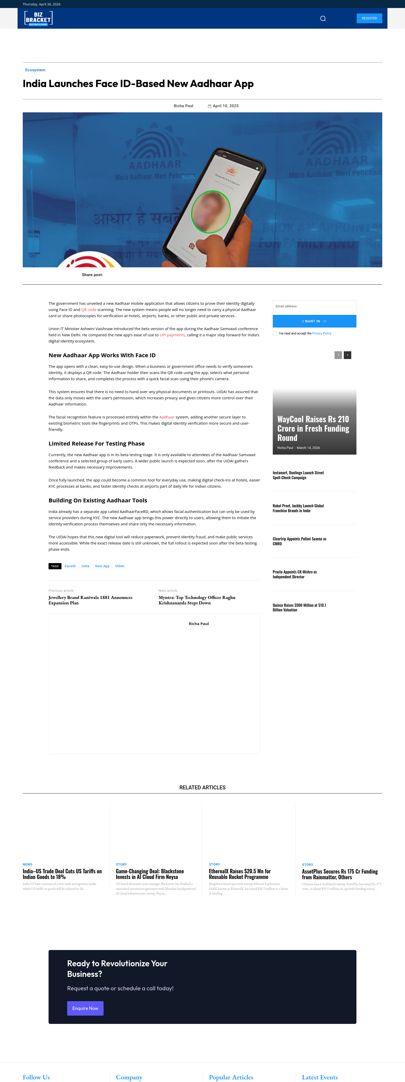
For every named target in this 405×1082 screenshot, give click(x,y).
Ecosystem (35, 70)
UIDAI (119, 566)
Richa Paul (183, 106)
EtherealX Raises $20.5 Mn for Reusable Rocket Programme (240, 874)
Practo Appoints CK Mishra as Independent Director (293, 574)
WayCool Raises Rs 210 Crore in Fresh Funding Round (310, 436)
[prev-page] (338, 355)
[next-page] (347, 355)
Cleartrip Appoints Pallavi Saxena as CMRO (298, 541)
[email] (314, 306)
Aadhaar (167, 416)
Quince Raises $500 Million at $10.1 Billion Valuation (298, 607)
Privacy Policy (321, 333)
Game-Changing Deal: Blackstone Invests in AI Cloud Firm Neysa (150, 874)
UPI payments (172, 334)
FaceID (70, 566)
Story (121, 864)
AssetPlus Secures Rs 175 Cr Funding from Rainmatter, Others (340, 874)
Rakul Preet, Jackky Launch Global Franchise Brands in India (297, 508)
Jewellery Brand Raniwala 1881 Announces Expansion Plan (91, 600)
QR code (89, 309)
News (28, 864)
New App (102, 566)
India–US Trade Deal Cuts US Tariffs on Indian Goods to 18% (62, 874)
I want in (314, 321)
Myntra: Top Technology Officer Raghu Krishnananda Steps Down (197, 600)
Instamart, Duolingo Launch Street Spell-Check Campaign (297, 475)
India (85, 566)
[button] (322, 18)
